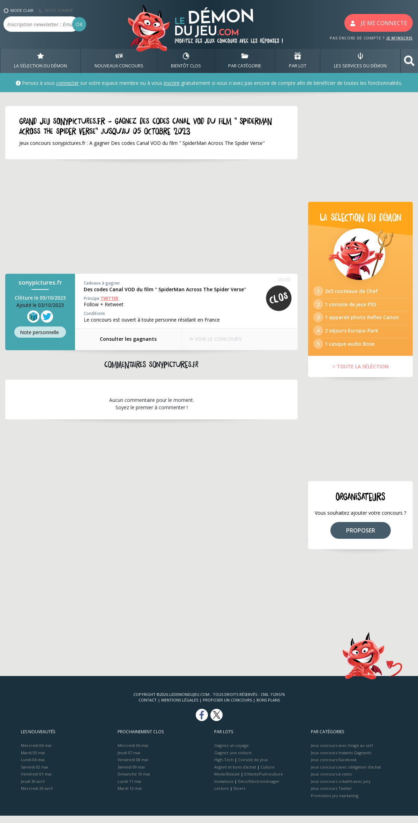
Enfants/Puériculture (263, 781)
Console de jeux (253, 767)
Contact (148, 707)
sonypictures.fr (40, 283)
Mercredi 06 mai (36, 752)
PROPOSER (360, 537)
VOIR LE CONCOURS (216, 339)
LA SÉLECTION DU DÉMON (40, 60)
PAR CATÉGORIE (244, 60)
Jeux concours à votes (331, 781)
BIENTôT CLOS (186, 60)
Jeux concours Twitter (331, 795)
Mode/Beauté (227, 781)
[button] (409, 61)
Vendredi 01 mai (36, 781)
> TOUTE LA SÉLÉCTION (361, 373)
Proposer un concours (227, 707)
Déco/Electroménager (258, 788)
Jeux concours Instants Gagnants (341, 759)
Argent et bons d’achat (235, 774)
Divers (239, 795)
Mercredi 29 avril (37, 795)
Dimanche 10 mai (134, 781)
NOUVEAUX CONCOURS (119, 60)
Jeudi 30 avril (33, 788)
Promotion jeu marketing (334, 802)
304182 (284, 279)
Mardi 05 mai (33, 759)
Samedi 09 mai (131, 774)
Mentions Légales (179, 707)
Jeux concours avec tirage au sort (342, 752)
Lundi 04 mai (33, 767)
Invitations (223, 788)
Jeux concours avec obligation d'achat (346, 774)
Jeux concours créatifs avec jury (341, 788)
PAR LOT (297, 60)
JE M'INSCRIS (399, 38)
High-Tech (223, 767)
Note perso (40, 332)
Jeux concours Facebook (334, 767)
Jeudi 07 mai (129, 759)
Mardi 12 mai (130, 795)
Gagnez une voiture (233, 759)
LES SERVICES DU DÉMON (360, 60)
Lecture (221, 795)
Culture (268, 774)
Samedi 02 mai (34, 774)
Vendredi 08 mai (133, 767)
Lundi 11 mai (129, 788)
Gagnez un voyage (231, 752)
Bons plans (268, 707)
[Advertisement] (151, 217)
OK (79, 24)
